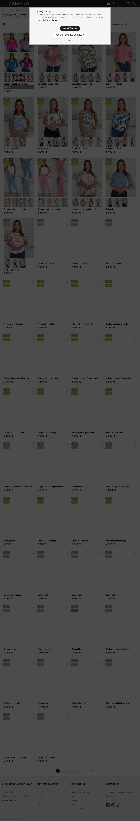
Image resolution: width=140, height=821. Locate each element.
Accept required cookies (69, 35)
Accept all (69, 28)
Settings (70, 40)
